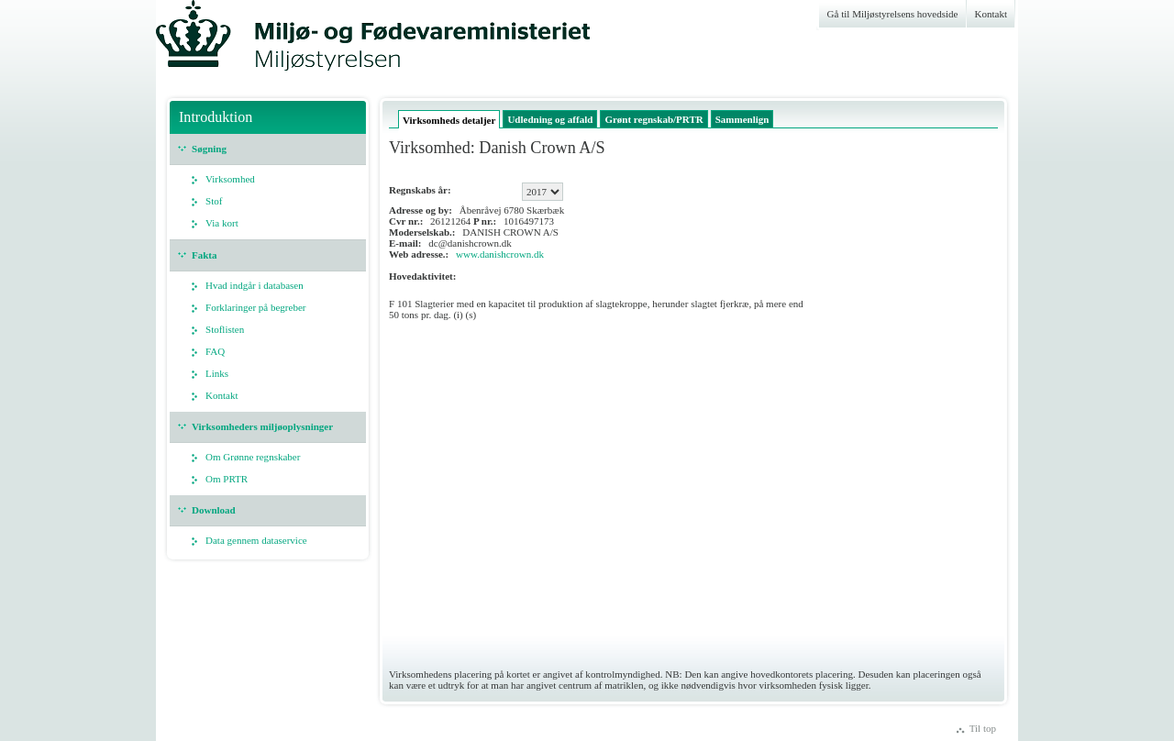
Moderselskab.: (422, 232)
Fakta (204, 254)
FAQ (215, 351)
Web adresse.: (419, 254)
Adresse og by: (420, 210)
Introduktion (215, 117)
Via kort (221, 222)
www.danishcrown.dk (500, 254)
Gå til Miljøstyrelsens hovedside (892, 13)
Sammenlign (742, 119)
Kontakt (991, 13)
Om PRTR (226, 478)
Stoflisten (224, 329)
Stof (213, 200)
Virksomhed (230, 178)
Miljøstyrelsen (266, 43)
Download (214, 509)
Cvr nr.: (406, 221)
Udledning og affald (550, 119)
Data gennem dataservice (256, 540)
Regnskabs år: (420, 189)
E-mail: (405, 243)
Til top (982, 728)
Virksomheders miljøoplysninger (262, 426)
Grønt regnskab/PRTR (653, 119)
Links (216, 373)
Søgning (209, 148)
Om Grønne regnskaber (252, 456)
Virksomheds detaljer (449, 120)
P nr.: (484, 221)
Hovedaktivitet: (422, 276)
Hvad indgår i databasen (254, 285)
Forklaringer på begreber (255, 307)
